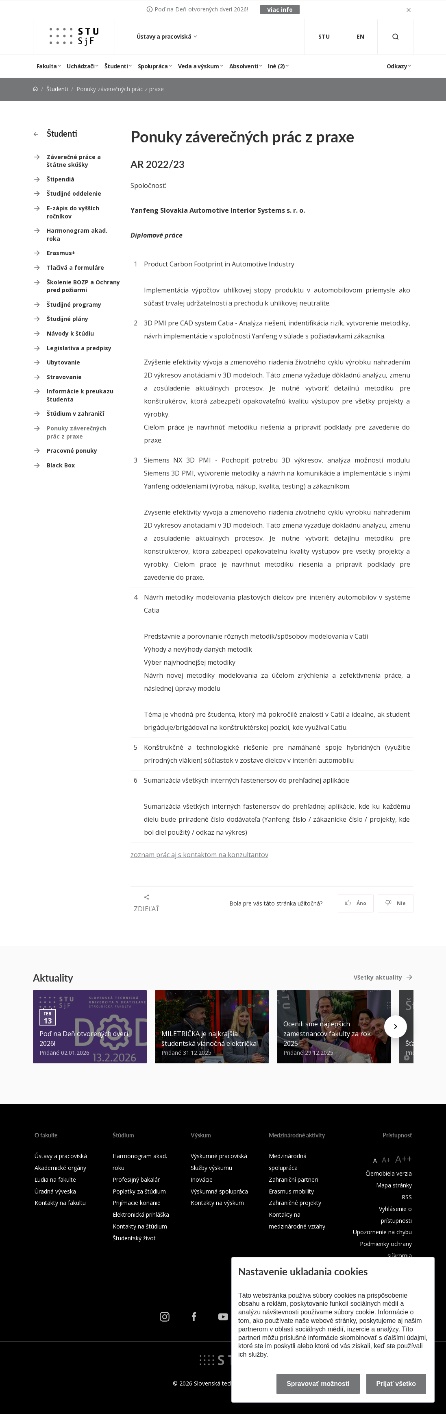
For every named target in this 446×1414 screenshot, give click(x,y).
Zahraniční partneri (293, 1179)
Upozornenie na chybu (382, 1232)
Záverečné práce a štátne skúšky (74, 161)
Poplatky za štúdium (139, 1191)
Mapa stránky (394, 1185)
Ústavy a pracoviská (165, 36)
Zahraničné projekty (295, 1203)
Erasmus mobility (291, 1191)
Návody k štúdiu (70, 333)
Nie (395, 903)
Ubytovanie (63, 362)
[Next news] (395, 1026)
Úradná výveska (55, 1191)
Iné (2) (276, 66)
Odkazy (397, 66)
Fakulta (47, 66)
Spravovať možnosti (318, 1383)
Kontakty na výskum (217, 1203)
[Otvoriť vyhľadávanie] (395, 37)
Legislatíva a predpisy (79, 348)
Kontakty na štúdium (140, 1226)
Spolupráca (153, 66)
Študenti (116, 66)
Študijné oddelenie (74, 193)
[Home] (35, 89)
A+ (386, 1160)
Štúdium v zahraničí (75, 413)
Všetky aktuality (378, 977)
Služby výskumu (211, 1168)
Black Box (61, 465)
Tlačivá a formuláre (75, 267)
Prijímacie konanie (137, 1203)
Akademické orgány (60, 1168)
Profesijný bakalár (136, 1179)
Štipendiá (60, 179)
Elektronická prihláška (141, 1214)
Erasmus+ (61, 253)
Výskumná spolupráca (219, 1191)
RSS (407, 1197)
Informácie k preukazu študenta (80, 395)
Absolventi (243, 66)
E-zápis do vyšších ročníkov (73, 212)
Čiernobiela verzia (389, 1173)
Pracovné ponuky (72, 450)
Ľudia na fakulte (55, 1179)
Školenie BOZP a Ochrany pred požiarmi (83, 286)
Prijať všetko (396, 1383)
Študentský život (134, 1238)
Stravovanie (64, 377)
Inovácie (202, 1179)
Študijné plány (67, 319)
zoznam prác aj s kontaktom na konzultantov (199, 854)
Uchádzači (80, 66)
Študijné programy (74, 304)
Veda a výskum (198, 66)
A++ (403, 1158)
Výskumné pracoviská (219, 1156)
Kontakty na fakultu (60, 1203)
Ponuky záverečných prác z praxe (77, 432)
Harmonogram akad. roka (77, 234)
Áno (355, 903)
